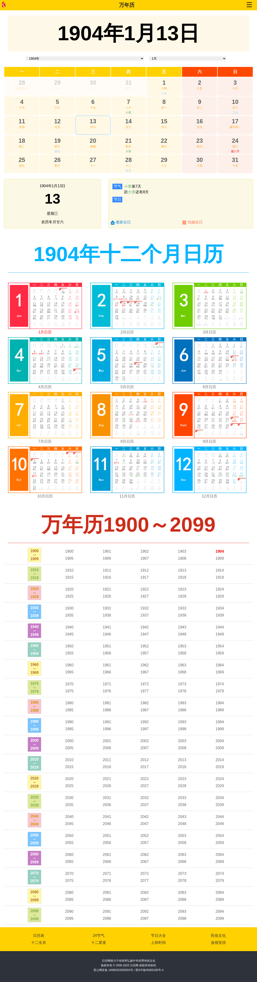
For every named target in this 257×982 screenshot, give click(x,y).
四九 (57, 151)
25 (22, 160)
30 (93, 82)
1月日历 (45, 332)
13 (93, 121)
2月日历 (127, 332)
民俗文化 (218, 936)
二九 (164, 93)
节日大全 (158, 936)
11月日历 (127, 496)
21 (128, 140)
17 (235, 121)
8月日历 (127, 441)
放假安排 (218, 943)
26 (57, 160)
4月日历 (45, 387)
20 (93, 140)
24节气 (98, 936)
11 (22, 121)
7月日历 (45, 441)
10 (235, 102)
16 (199, 121)
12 (57, 121)
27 (93, 160)
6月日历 (209, 387)
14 (128, 121)
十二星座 (98, 943)
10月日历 (45, 496)
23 (199, 140)
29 (57, 82)
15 (164, 121)
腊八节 (235, 151)
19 (57, 140)
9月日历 (209, 441)
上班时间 (158, 943)
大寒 (128, 151)
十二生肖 (38, 943)
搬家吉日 (123, 222)
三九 (235, 112)
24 (235, 140)
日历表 (38, 936)
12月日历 (209, 496)
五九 (128, 170)
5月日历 (127, 387)
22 (164, 140)
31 (128, 82)
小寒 (128, 112)
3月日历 (209, 332)
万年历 (126, 5)
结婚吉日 (195, 222)
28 (22, 82)
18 (22, 140)
